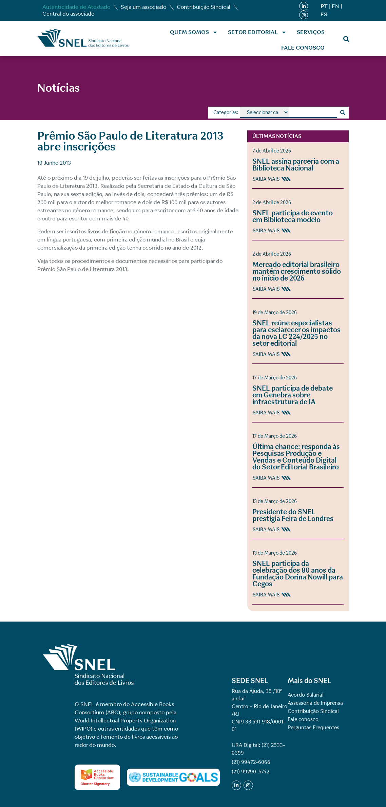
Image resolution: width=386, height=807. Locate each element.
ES (324, 14)
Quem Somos (194, 32)
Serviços (311, 32)
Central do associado (68, 14)
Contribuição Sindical (203, 7)
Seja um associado (143, 7)
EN (335, 6)
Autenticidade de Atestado (76, 7)
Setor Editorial (257, 32)
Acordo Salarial (306, 695)
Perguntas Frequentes (313, 727)
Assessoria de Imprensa (315, 703)
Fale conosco (303, 47)
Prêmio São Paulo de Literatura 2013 (82, 269)
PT (324, 6)
